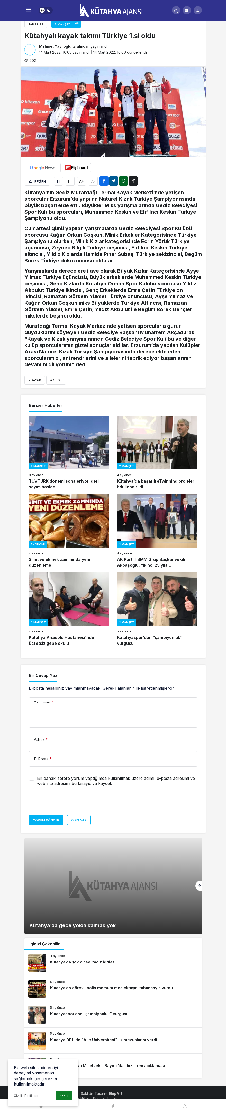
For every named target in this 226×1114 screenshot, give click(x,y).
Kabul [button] (64, 1096)
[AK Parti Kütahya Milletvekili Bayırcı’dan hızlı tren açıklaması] (113, 1066)
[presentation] (68, 802)
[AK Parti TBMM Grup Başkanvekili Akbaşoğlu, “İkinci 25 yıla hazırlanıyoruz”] (157, 531)
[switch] (46, 10)
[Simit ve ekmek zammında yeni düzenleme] (69, 531)
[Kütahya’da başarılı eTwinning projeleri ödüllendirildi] (157, 453)
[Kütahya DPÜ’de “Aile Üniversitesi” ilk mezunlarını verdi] (113, 1040)
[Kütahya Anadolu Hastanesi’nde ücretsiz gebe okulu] (69, 609)
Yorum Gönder (46, 820)
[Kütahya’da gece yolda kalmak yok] (113, 886)
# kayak (35, 380)
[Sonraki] (198, 886)
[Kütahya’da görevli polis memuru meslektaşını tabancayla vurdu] (113, 989)
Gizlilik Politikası (26, 1096)
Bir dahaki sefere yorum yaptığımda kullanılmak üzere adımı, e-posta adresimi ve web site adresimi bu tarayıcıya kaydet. (116, 781)
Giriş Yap (78, 820)
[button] (187, 10)
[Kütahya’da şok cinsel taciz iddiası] (113, 963)
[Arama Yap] (176, 10)
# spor (56, 380)
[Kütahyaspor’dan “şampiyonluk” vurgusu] (157, 609)
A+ (81, 181)
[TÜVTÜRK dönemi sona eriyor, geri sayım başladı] (69, 453)
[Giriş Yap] (198, 10)
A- (93, 181)
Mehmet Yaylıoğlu (55, 46)
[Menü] (28, 10)
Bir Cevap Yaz (43, 675)
